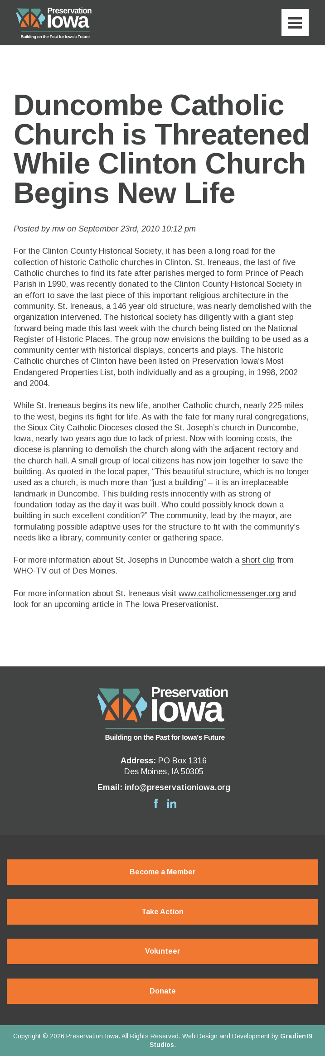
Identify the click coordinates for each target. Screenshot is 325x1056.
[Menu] (295, 22)
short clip (258, 559)
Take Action (162, 912)
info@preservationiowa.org (177, 787)
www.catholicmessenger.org (229, 593)
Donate (163, 991)
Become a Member (163, 872)
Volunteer (162, 951)
